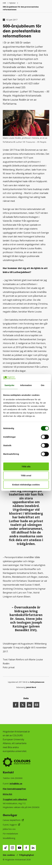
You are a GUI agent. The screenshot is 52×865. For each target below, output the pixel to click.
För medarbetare (10, 833)
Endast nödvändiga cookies (26, 484)
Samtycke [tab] (9, 385)
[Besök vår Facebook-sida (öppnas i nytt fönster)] (26, 848)
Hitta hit (7, 794)
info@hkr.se (16, 783)
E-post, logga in (10, 824)
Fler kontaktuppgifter (14, 788)
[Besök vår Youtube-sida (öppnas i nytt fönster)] (19, 848)
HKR (4, 3)
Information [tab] (26, 385)
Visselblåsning (9, 838)
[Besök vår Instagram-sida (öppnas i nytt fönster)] (12, 848)
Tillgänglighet (26, 855)
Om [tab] (42, 385)
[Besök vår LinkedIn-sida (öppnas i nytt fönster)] (33, 848)
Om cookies (9, 855)
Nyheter (12, 3)
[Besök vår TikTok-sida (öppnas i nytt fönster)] (5, 848)
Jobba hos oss (9, 829)
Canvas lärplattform (12, 820)
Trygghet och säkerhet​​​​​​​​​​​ (15, 799)
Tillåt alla (26, 466)
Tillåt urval (26, 475)
